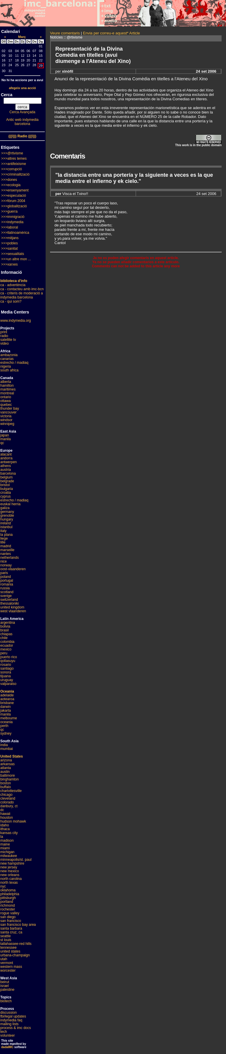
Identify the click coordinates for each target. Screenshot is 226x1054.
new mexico (9, 871)
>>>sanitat (9, 248)
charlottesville (11, 791)
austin (5, 772)
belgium (6, 477)
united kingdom (12, 607)
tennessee (8, 947)
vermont (6, 963)
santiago (7, 668)
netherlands (9, 558)
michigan (7, 852)
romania (6, 584)
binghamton (9, 779)
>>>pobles (9, 243)
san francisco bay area (18, 925)
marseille (7, 550)
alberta (5, 382)
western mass (11, 967)
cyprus (5, 496)
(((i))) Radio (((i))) (22, 136)
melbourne (8, 718)
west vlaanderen (13, 611)
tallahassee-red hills (15, 944)
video (4, 343)
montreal (7, 393)
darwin (5, 707)
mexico (5, 649)
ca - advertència (12, 285)
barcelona (8, 473)
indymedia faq (11, 1020)
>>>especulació (13, 196)
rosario (5, 665)
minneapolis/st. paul (15, 860)
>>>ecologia (11, 185)
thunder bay (9, 408)
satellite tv (8, 340)
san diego (8, 917)
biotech (6, 1001)
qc (2, 443)
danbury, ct (8, 806)
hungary (6, 519)
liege (4, 538)
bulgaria (6, 489)
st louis (5, 940)
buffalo (5, 787)
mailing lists (9, 1024)
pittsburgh (8, 898)
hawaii (5, 814)
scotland (7, 592)
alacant (6, 454)
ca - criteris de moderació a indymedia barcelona (21, 295)
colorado (7, 802)
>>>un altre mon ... (16, 259)
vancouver (8, 412)
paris (4, 573)
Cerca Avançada (22, 112)
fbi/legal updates (13, 1016)
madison (7, 840)
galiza (4, 508)
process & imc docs (15, 1028)
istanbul (6, 527)
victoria (5, 416)
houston (6, 817)
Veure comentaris (65, 33)
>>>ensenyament (15, 190)
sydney (5, 733)
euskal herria (10, 504)
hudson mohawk (13, 821)
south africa (9, 370)
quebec (6, 405)
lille (2, 542)
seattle (5, 936)
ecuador (6, 645)
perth (4, 726)
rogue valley (9, 913)
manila (5, 439)
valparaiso (8, 684)
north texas (9, 882)
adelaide (7, 695)
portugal (6, 580)
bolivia (5, 626)
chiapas (6, 634)
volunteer (7, 1035)
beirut (4, 982)
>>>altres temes (13, 158)
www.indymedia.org (15, 320)
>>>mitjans (10, 238)
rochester (7, 909)
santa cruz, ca (11, 932)
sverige (6, 596)
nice (3, 561)
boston (5, 783)
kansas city (9, 833)
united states (10, 951)
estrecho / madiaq (14, 363)
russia (5, 588)
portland (6, 902)
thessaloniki (9, 603)
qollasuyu (7, 661)
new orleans (9, 875)
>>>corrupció (11, 169)
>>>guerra (9, 211)
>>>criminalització (15, 174)
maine (5, 844)
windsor (6, 420)
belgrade (7, 481)
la (1, 837)
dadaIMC (7, 1047)
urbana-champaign (15, 955)
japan (4, 435)
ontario (5, 397)
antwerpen (8, 462)
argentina (7, 623)
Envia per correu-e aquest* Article (111, 33)
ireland (5, 523)
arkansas (7, 764)
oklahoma (8, 890)
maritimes (8, 389)
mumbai (6, 749)
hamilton (7, 385)
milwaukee (8, 856)
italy (3, 531)
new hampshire (12, 863)
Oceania (7, 691)
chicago (6, 795)
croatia (5, 493)
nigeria (5, 366)
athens (5, 466)
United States (11, 756)
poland (5, 577)
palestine (7, 990)
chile (4, 638)
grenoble (7, 515)
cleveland (7, 798)
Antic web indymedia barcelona (22, 122)
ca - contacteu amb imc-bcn (22, 289)
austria (5, 470)
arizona (6, 760)
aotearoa (7, 699)
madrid (5, 546)
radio (4, 336)
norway (6, 565)
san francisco (10, 921)
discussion (8, 1012)
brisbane (7, 703)
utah (3, 959)
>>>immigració (12, 217)
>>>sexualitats (12, 254)
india (4, 745)
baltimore (7, 775)
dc (2, 810)
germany (7, 512)
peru (3, 653)
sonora (5, 672)
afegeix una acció (22, 88)
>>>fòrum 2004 (13, 201)
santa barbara (11, 928)
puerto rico (8, 657)
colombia (7, 642)
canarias (7, 359)
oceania (6, 722)
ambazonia (9, 355)
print (3, 332)
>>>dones (9, 180)
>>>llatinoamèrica (15, 233)
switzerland (9, 600)
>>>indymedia (12, 222)
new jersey (8, 867)
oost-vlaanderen (13, 569)
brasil (4, 630)
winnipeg (7, 424)
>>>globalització (14, 206)
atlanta (5, 768)
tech (3, 1032)
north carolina (11, 879)
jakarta (5, 710)
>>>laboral (9, 227)
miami (5, 848)
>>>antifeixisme (13, 164)
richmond (7, 905)
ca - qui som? (10, 301)
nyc (3, 886)
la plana (6, 535)
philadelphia (9, 894)
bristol (5, 485)
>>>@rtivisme (12, 153)
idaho (4, 825)
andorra (6, 458)
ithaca (5, 829)
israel (4, 986)
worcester (8, 970)
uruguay (6, 680)
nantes (5, 554)
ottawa (5, 401)
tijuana (5, 676)
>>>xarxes (9, 264)
